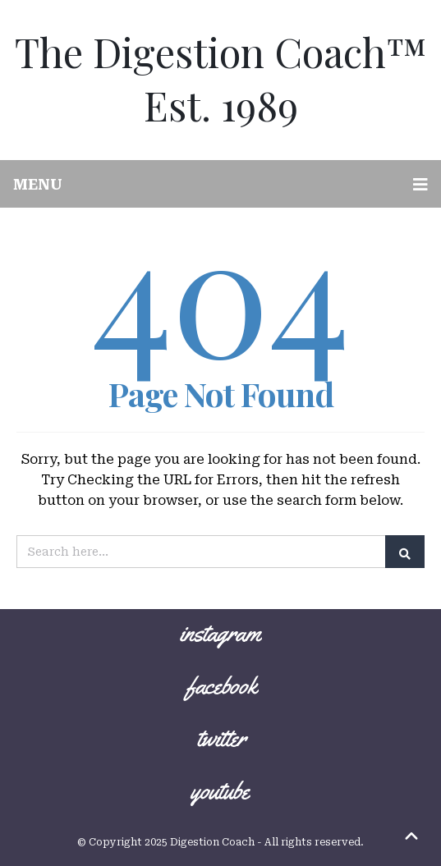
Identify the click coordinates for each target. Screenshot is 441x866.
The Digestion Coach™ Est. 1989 (221, 78)
